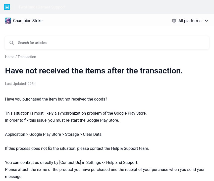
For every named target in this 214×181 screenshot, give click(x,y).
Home (10, 57)
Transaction (27, 57)
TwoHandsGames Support (42, 7)
